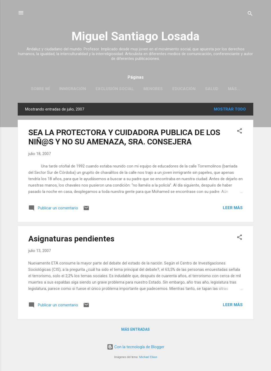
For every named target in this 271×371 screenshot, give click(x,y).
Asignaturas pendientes (71, 238)
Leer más (233, 207)
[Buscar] (250, 14)
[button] (239, 132)
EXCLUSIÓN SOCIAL (115, 88)
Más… (234, 88)
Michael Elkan (148, 357)
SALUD (211, 88)
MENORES (153, 88)
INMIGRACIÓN (72, 88)
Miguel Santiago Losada (135, 36)
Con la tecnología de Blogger (135, 346)
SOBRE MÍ (40, 88)
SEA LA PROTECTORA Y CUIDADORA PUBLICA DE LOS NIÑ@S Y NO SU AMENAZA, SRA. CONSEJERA (124, 137)
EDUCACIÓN (184, 88)
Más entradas (135, 329)
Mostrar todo (230, 109)
